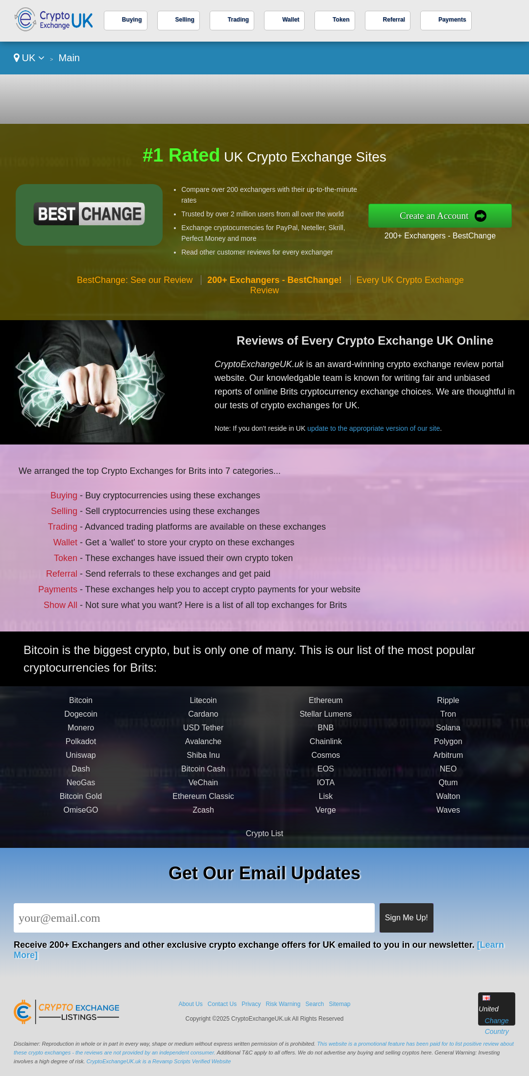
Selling (184, 19)
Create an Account (434, 216)
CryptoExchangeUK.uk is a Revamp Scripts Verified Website (159, 1061)
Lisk (326, 801)
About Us (190, 1004)
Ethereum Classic (203, 801)
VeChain (203, 787)
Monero (81, 732)
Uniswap (81, 760)
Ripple (448, 705)
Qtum (447, 787)
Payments (452, 19)
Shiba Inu (203, 760)
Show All (64, 602)
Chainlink (326, 746)
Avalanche (203, 746)
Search (314, 1004)
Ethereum (325, 705)
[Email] (194, 918)
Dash (81, 774)
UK (29, 57)
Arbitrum (448, 760)
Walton (448, 801)
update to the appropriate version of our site (378, 426)
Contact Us (222, 1004)
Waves (448, 815)
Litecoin (203, 705)
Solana (448, 732)
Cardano (203, 719)
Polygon (448, 746)
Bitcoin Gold (81, 801)
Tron (448, 719)
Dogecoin (80, 719)
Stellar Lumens (326, 719)
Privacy (251, 1004)
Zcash (203, 815)
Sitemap (340, 1004)
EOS (325, 774)
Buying (132, 19)
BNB (326, 732)
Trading (238, 19)
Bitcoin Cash (203, 774)
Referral (394, 19)
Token (341, 19)
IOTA (326, 787)
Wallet (290, 19)
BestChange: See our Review (134, 280)
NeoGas (81, 787)
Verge (325, 815)
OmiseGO (80, 815)
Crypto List (264, 833)
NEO (448, 774)
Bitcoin (81, 705)
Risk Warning (283, 1004)
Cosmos (326, 760)
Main (69, 57)
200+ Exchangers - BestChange (440, 236)
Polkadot (81, 746)
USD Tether (203, 732)
